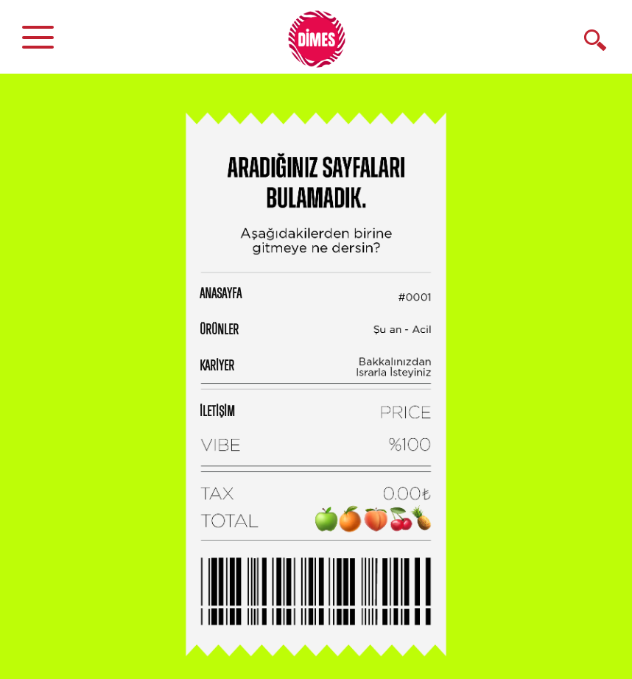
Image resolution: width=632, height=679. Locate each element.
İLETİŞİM (217, 411)
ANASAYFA (221, 293)
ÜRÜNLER (219, 330)
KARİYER (217, 366)
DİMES (324, 44)
